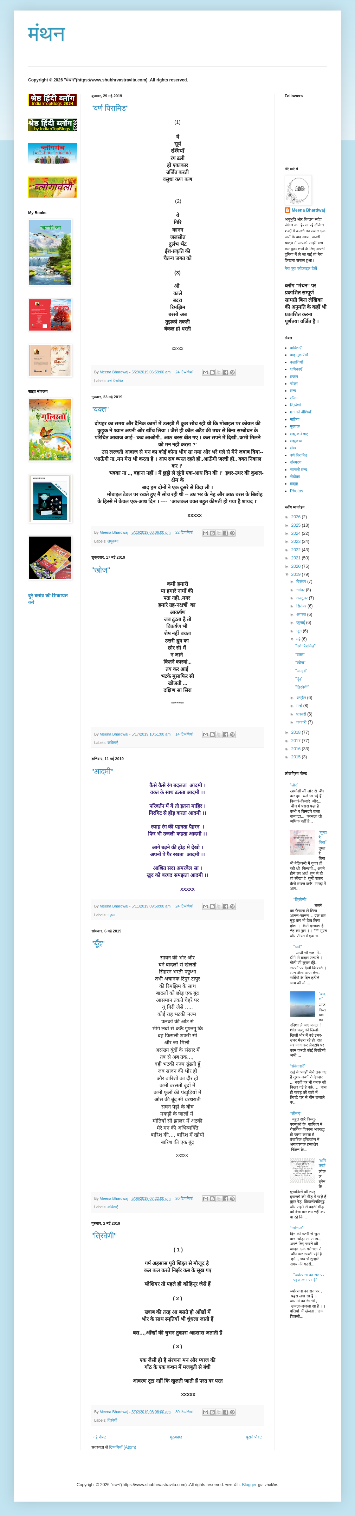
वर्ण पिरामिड (115, 381)
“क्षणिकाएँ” (322, 1163)
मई (299, 639)
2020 (296, 566)
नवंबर (301, 589)
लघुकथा (113, 541)
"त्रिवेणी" (104, 1235)
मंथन (46, 34)
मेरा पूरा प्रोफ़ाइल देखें (301, 268)
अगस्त (301, 614)
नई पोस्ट (99, 1437)
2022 (296, 549)
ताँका (293, 397)
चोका (294, 383)
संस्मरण (296, 462)
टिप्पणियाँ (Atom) (122, 1447)
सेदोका (295, 476)
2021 (296, 558)
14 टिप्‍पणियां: (185, 734)
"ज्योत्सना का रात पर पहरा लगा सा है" (308, 1277)
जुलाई (301, 622)
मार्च (299, 705)
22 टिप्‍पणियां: (185, 532)
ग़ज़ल (111, 915)
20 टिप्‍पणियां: (185, 1198)
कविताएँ (113, 742)
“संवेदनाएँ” (297, 1066)
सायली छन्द (298, 469)
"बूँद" (97, 943)
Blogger (249, 1484)
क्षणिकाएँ (296, 369)
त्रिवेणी (112, 1420)
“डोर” (294, 785)
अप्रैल (301, 697)
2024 (296, 533)
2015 (296, 756)
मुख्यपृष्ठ (176, 1437)
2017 (296, 740)
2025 (296, 525)
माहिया (294, 419)
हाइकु (294, 483)
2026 (296, 516)
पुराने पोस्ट (254, 1437)
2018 (296, 732)
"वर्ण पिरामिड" (110, 108)
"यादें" (297, 946)
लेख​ (293, 447)
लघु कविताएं (299, 433)
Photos (296, 490)
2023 (296, 541)
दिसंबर (301, 581)
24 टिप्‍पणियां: (185, 372)
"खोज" (100, 570)
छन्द (293, 390)
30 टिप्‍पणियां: (185, 1412)
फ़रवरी (301, 714)
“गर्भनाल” (297, 1227)
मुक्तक (295, 426)
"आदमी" (102, 771)
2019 (296, 574)
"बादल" (322, 996)
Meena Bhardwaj (308, 210)
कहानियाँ (296, 362)
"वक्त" (100, 409)
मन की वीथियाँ (300, 412)
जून (299, 631)
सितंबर (302, 606)
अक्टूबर (302, 598)
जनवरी (302, 722)
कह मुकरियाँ (299, 354)
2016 (296, 748)
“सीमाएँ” (296, 1113)
